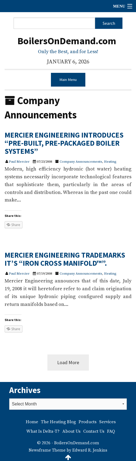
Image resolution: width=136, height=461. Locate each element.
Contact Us (93, 431)
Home (32, 422)
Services (107, 422)
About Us (71, 431)
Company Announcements (81, 161)
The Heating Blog (58, 422)
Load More (68, 362)
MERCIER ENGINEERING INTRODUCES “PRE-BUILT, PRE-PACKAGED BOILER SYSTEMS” (64, 142)
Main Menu (68, 79)
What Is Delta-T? (43, 431)
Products (87, 422)
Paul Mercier (19, 161)
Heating (110, 161)
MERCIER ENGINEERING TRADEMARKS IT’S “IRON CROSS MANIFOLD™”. (65, 259)
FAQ (111, 431)
